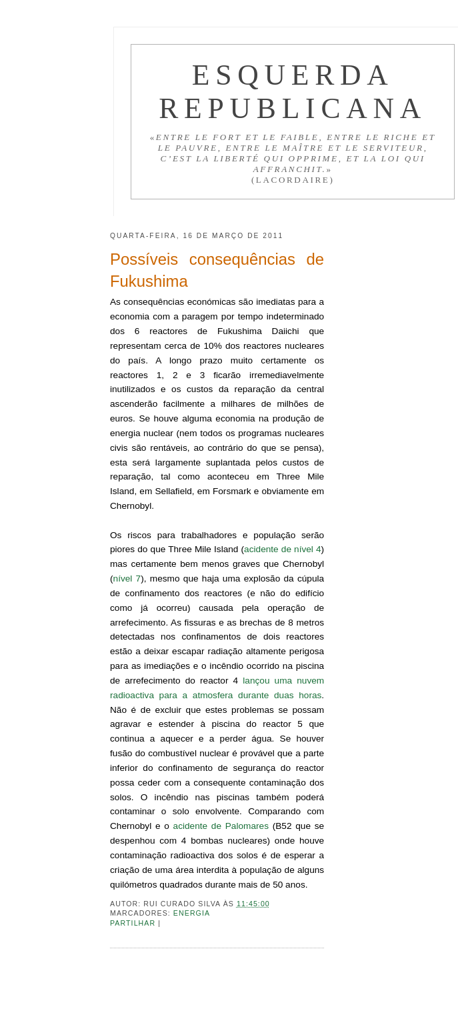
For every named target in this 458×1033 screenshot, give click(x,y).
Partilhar (134, 923)
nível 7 (127, 579)
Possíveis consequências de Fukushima (217, 270)
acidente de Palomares (221, 826)
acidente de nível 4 (282, 549)
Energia (191, 913)
